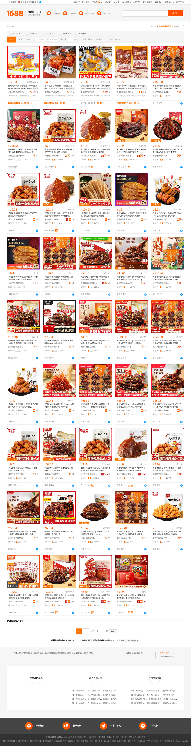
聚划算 (71, 741)
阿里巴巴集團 (8, 741)
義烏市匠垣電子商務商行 (89, 410)
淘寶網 (58, 741)
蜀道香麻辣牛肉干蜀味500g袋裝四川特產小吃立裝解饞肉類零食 (95, 341)
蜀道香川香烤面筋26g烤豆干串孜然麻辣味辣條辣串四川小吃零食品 (23, 405)
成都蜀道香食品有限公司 (52, 156)
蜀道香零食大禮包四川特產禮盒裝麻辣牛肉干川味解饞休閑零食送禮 (167, 87)
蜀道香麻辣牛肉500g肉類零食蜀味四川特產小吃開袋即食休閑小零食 (167, 405)
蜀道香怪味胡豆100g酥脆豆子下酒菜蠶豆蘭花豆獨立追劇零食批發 (167, 469)
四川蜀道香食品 (139, 653)
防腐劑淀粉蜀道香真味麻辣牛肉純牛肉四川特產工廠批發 (58, 532)
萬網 (139, 741)
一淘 (77, 741)
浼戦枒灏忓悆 (24, 96)
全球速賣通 (48, 741)
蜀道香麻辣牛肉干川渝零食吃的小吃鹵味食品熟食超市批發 (58, 341)
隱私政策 (110, 737)
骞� (35, 92)
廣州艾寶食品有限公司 (125, 410)
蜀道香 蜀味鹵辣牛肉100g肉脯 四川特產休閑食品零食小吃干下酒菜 (167, 150)
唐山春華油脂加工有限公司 (142, 703)
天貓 (64, 741)
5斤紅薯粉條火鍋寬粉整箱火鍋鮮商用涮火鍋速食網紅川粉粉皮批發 (95, 214)
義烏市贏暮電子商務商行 (16, 474)
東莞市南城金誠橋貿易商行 (89, 283)
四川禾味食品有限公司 (112, 703)
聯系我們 (132, 737)
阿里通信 (131, 741)
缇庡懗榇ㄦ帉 (105, 96)
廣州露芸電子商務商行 (52, 410)
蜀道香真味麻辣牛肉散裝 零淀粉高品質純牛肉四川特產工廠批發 (131, 150)
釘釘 (161, 741)
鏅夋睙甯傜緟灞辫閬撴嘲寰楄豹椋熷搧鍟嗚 (52, 92)
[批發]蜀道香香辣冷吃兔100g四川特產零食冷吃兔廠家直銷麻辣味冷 (95, 469)
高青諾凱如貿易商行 (16, 156)
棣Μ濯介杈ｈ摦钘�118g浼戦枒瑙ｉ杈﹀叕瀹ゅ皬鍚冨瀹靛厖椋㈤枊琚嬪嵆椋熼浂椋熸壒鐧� (59, 87)
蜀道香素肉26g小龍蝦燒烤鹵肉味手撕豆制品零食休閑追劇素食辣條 (131, 214)
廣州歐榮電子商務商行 (125, 219)
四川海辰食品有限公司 (112, 695)
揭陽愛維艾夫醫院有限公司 (173, 703)
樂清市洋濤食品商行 (125, 283)
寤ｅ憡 (35, 89)
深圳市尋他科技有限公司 (52, 219)
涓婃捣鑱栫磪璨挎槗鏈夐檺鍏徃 (16, 92)
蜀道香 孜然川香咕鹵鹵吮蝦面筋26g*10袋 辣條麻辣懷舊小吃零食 (167, 214)
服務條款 (101, 737)
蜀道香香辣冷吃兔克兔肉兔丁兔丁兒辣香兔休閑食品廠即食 (22, 214)
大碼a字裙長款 (168, 695)
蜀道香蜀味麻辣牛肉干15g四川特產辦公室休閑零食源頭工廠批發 (23, 596)
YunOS (123, 741)
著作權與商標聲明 (80, 737)
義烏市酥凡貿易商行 (161, 92)
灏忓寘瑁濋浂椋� (134, 96)
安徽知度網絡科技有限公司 (161, 156)
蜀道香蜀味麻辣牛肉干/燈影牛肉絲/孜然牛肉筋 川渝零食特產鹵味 (59, 596)
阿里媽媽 (98, 741)
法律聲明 (92, 737)
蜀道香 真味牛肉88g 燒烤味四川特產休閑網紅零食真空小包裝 (95, 532)
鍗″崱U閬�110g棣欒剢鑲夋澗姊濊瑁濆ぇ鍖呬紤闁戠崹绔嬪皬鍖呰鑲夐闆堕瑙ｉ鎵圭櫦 (131, 87)
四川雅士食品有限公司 (81, 703)
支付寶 (150, 741)
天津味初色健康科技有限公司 (89, 347)
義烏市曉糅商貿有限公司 (125, 347)
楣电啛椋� (85, 96)
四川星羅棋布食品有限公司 (98, 703)
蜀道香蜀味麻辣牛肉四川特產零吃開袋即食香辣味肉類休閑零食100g (131, 278)
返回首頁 (120, 640)
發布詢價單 (164, 653)
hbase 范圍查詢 (137, 691)
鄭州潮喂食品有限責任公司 (16, 347)
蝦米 (106, 741)
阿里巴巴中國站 (36, 741)
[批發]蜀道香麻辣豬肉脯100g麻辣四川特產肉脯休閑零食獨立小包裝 (95, 596)
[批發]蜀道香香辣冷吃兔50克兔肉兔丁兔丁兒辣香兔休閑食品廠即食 (59, 150)
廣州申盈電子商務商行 (161, 538)
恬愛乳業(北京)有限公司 (140, 699)
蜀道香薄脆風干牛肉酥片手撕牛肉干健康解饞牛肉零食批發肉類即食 (131, 469)
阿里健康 (168, 741)
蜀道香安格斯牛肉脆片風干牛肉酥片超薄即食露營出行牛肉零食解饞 (58, 214)
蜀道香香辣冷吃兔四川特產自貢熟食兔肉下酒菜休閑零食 (22, 469)
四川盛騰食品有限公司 (96, 699)
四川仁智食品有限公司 (112, 699)
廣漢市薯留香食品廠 (89, 219)
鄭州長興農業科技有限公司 (157, 703)
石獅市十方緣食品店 (170, 699)
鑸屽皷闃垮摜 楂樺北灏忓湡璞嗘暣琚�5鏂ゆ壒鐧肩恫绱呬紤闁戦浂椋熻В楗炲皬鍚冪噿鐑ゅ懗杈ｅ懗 (22, 87)
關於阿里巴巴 (121, 737)
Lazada (185, 741)
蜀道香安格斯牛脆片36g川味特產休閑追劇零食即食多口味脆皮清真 (95, 150)
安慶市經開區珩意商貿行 (52, 474)
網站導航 (141, 737)
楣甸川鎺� (94, 96)
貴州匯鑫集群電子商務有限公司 (159, 691)
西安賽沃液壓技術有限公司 (157, 695)
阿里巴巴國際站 (22, 741)
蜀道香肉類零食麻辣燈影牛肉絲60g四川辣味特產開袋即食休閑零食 (59, 405)
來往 (156, 741)
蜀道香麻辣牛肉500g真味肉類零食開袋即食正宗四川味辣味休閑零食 (22, 341)
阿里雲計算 (114, 741)
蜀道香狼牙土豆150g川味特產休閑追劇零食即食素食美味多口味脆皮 (167, 532)
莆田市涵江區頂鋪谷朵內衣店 (142, 695)
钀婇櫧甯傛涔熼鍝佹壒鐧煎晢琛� (89, 92)
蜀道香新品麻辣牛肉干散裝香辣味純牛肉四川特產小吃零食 (58, 469)
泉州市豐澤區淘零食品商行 (16, 283)
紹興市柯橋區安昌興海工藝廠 (174, 691)
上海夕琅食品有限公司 (52, 283)
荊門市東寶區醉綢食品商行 (161, 283)
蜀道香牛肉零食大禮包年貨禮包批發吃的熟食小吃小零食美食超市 (131, 596)
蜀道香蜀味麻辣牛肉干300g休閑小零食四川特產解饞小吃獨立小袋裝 (95, 278)
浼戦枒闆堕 (13, 96)
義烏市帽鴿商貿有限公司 (161, 347)
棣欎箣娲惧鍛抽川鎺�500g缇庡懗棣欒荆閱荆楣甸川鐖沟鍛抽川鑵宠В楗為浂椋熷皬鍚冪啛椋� (95, 87)
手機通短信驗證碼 (154, 699)
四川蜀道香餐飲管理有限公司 (83, 691)
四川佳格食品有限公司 (81, 699)
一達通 (177, 741)
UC (144, 741)
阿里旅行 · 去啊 (87, 741)
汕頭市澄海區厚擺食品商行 (16, 219)
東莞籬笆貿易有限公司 (16, 410)
